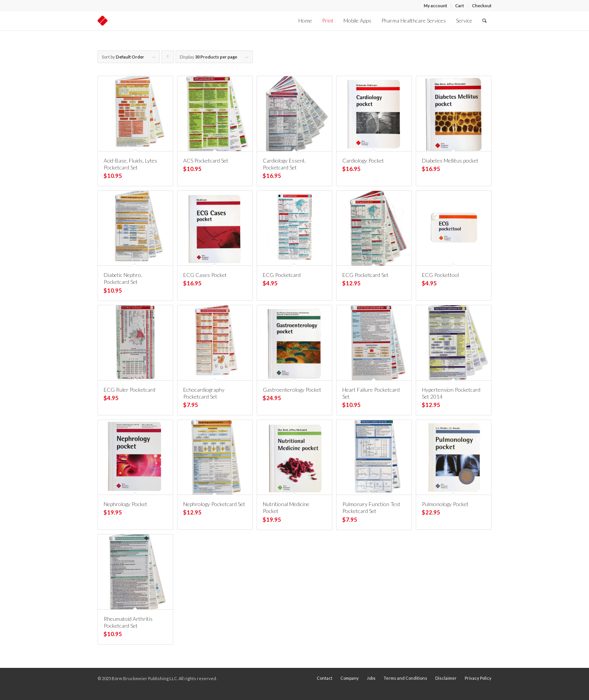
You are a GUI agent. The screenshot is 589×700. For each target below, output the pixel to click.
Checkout (481, 5)
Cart (459, 5)
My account (435, 5)
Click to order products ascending (168, 58)
